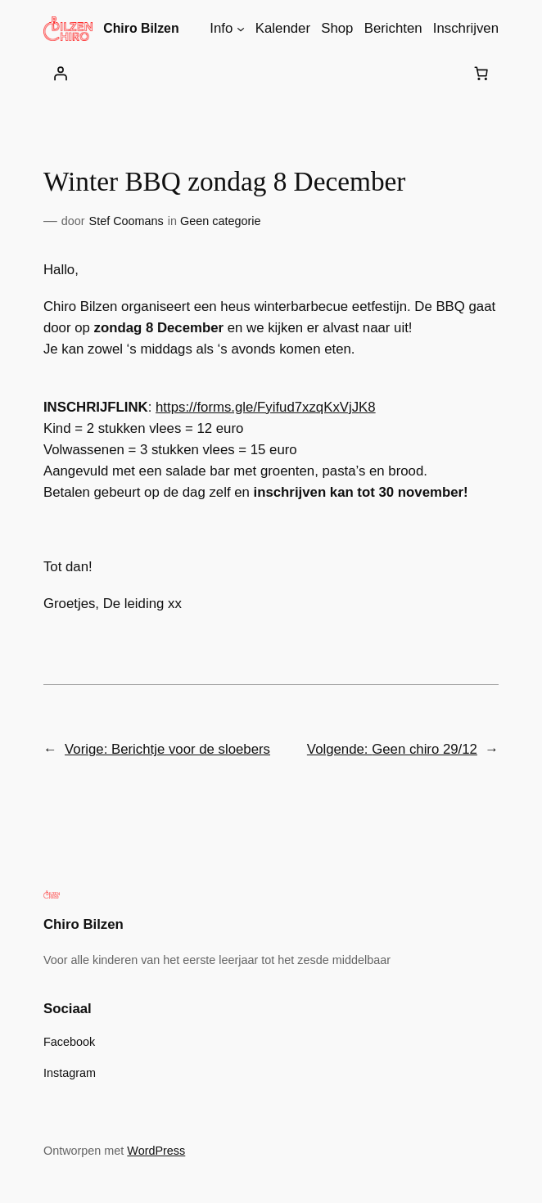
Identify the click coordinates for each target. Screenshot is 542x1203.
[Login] (60, 73)
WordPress (156, 1150)
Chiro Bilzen (140, 28)
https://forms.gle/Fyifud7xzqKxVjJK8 (266, 407)
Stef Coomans (126, 221)
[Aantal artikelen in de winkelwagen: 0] (481, 73)
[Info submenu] (241, 29)
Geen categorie (220, 221)
